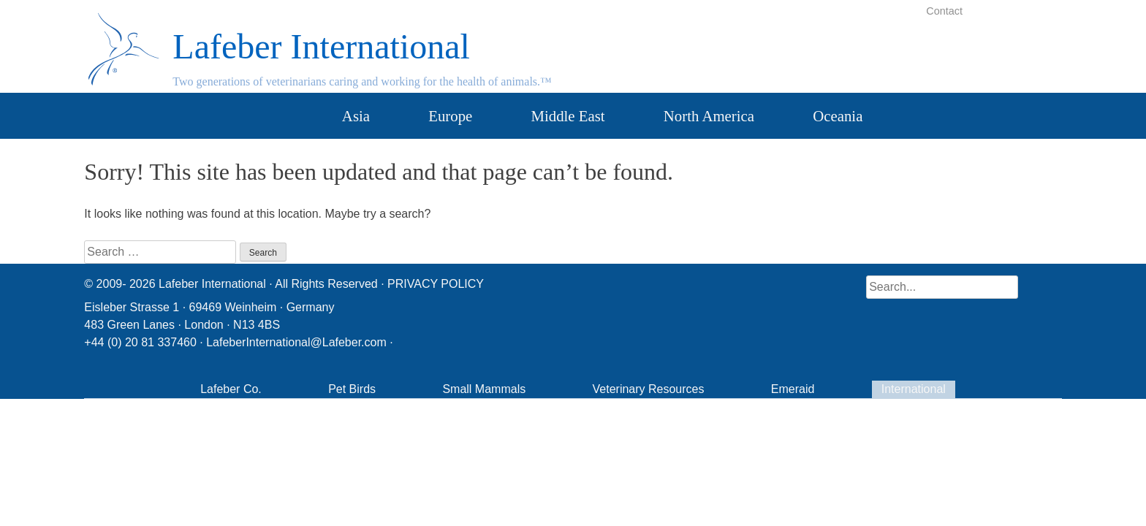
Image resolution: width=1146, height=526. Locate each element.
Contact (944, 11)
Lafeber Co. (231, 389)
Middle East (568, 115)
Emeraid (793, 389)
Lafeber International (320, 46)
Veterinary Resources (649, 389)
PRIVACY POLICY (435, 284)
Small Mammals (483, 389)
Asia (356, 115)
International (913, 389)
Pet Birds (352, 389)
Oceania (837, 115)
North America (709, 115)
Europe (450, 115)
